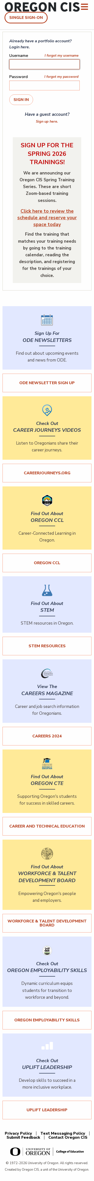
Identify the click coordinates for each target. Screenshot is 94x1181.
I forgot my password (61, 76)
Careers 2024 (47, 736)
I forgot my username (61, 55)
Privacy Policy (18, 1133)
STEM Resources (47, 646)
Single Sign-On (26, 17)
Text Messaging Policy (62, 1133)
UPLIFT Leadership (47, 1110)
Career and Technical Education (47, 826)
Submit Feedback (23, 1137)
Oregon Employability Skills (47, 1020)
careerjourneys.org (47, 473)
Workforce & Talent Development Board (47, 923)
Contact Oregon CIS (67, 1137)
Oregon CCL (47, 563)
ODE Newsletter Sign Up (47, 383)
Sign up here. (47, 121)
